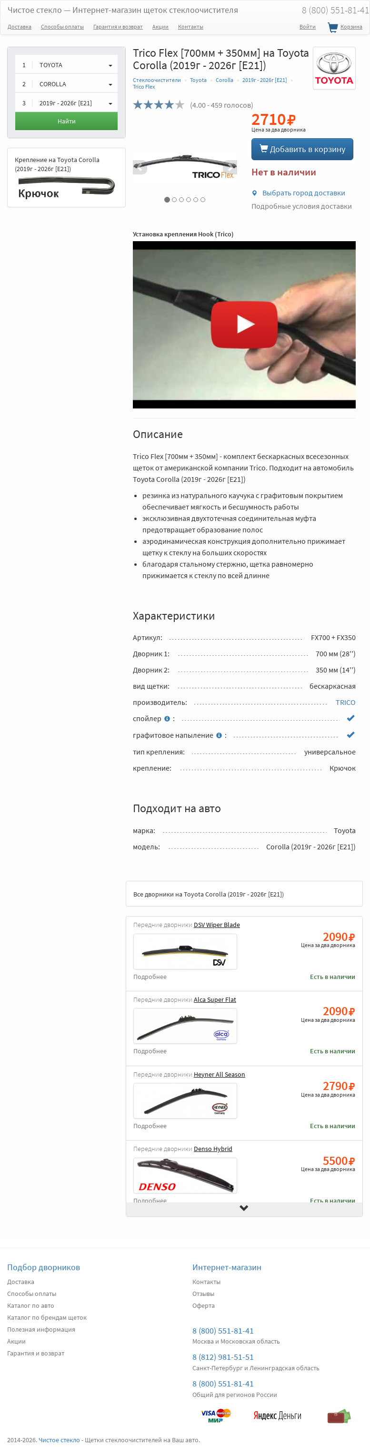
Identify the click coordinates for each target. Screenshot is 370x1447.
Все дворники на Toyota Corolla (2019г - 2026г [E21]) (208, 894)
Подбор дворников (43, 1267)
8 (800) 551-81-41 (223, 1330)
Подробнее (150, 977)
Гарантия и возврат (118, 26)
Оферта (203, 1305)
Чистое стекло (123, 9)
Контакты (190, 26)
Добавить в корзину (302, 148)
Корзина (343, 28)
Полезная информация (41, 1329)
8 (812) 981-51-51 (223, 1356)
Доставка (19, 26)
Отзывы (203, 1293)
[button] (141, 167)
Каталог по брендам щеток (47, 1317)
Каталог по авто (30, 1305)
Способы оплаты (62, 26)
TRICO (346, 702)
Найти (67, 121)
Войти (308, 26)
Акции (160, 26)
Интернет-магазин (226, 1267)
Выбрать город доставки (298, 192)
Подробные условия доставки (301, 206)
